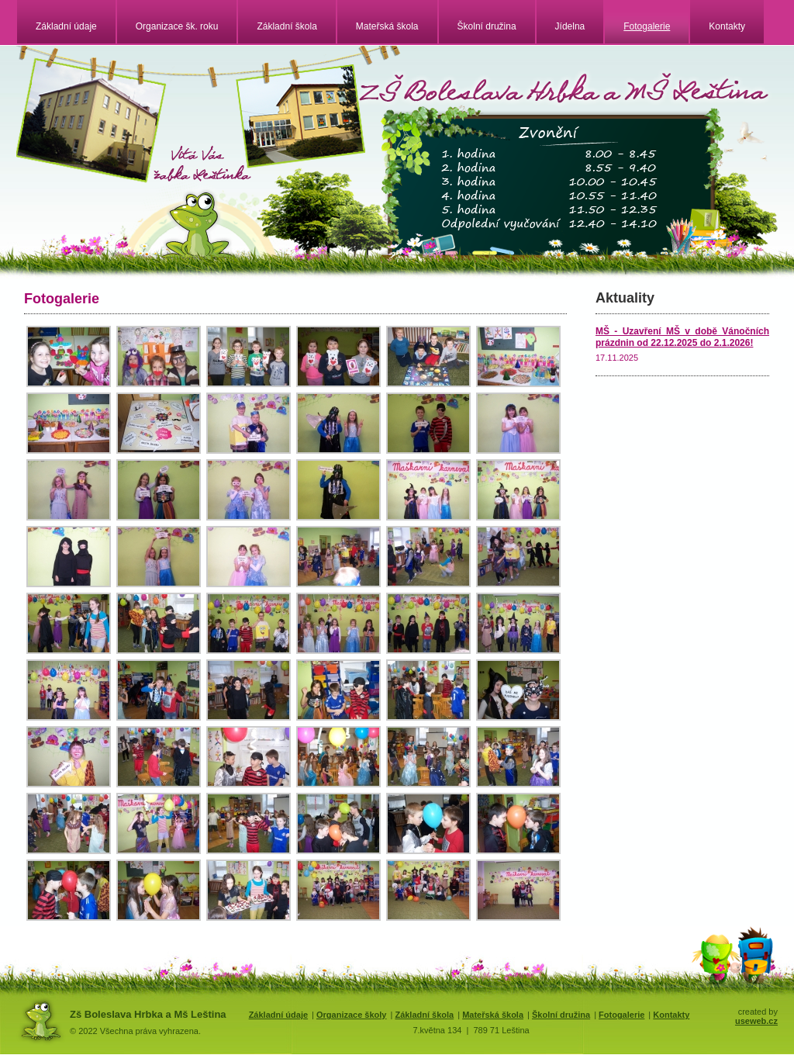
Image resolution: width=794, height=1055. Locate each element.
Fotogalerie (646, 26)
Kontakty (727, 26)
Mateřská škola (387, 26)
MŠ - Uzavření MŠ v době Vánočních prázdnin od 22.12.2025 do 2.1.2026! (682, 337)
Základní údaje (66, 26)
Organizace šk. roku (177, 26)
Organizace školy (351, 1014)
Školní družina (486, 26)
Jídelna (570, 26)
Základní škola (286, 26)
